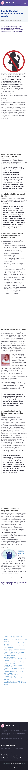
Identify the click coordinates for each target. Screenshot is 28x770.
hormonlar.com (11, 748)
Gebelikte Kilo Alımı (9, 657)
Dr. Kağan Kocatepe (14, 733)
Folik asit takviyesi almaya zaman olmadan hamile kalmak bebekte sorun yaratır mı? (15, 682)
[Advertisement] (14, 136)
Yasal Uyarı (16, 764)
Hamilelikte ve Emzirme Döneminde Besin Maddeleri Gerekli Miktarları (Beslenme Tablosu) (14, 654)
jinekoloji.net (4, 748)
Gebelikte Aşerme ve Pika (11, 674)
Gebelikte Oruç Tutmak (10, 676)
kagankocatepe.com (20, 748)
